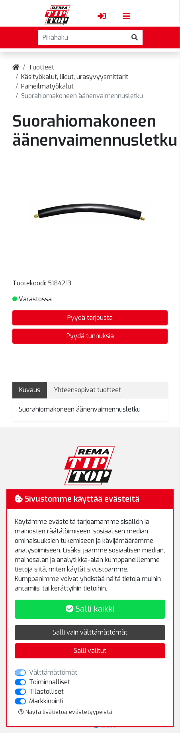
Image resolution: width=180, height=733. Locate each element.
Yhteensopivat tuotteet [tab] (87, 390)
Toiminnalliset (49, 682)
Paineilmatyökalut (47, 86)
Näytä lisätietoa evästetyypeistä (65, 712)
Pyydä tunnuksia (90, 336)
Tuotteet (41, 67)
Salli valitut (90, 650)
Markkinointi (46, 701)
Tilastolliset (46, 691)
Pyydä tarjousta (90, 318)
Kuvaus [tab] (29, 390)
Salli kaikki (90, 609)
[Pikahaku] (82, 37)
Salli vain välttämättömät (90, 632)
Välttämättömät (53, 672)
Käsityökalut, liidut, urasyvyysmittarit (74, 77)
